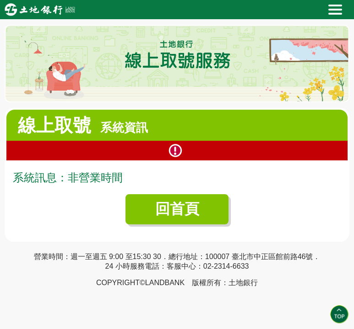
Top (339, 314)
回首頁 (177, 209)
